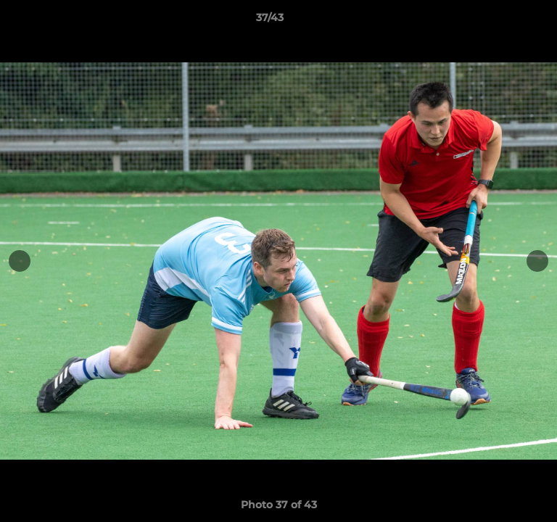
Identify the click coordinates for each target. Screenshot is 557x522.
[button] (504, 21)
